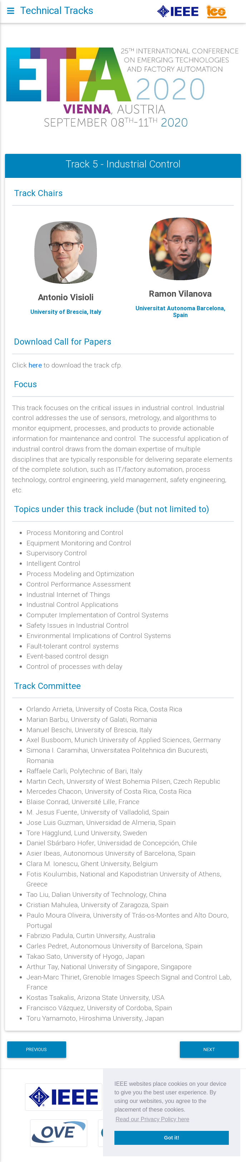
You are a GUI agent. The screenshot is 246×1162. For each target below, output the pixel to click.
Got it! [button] (171, 1138)
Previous (36, 1049)
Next (209, 1049)
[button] (22, 87)
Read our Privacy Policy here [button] (152, 1119)
